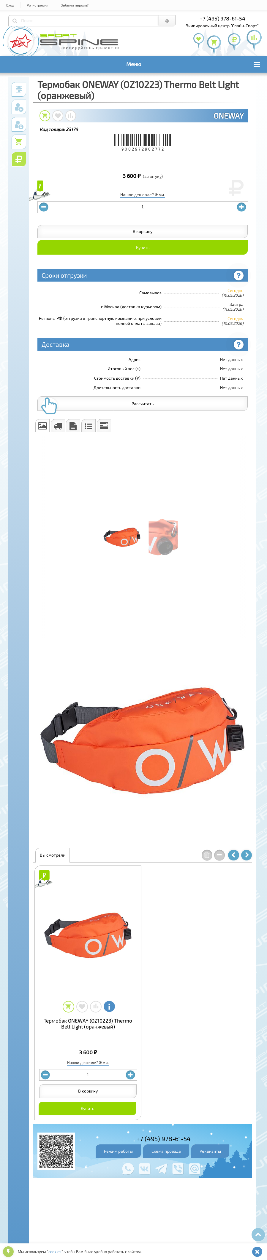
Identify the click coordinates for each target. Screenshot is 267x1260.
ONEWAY (229, 115)
